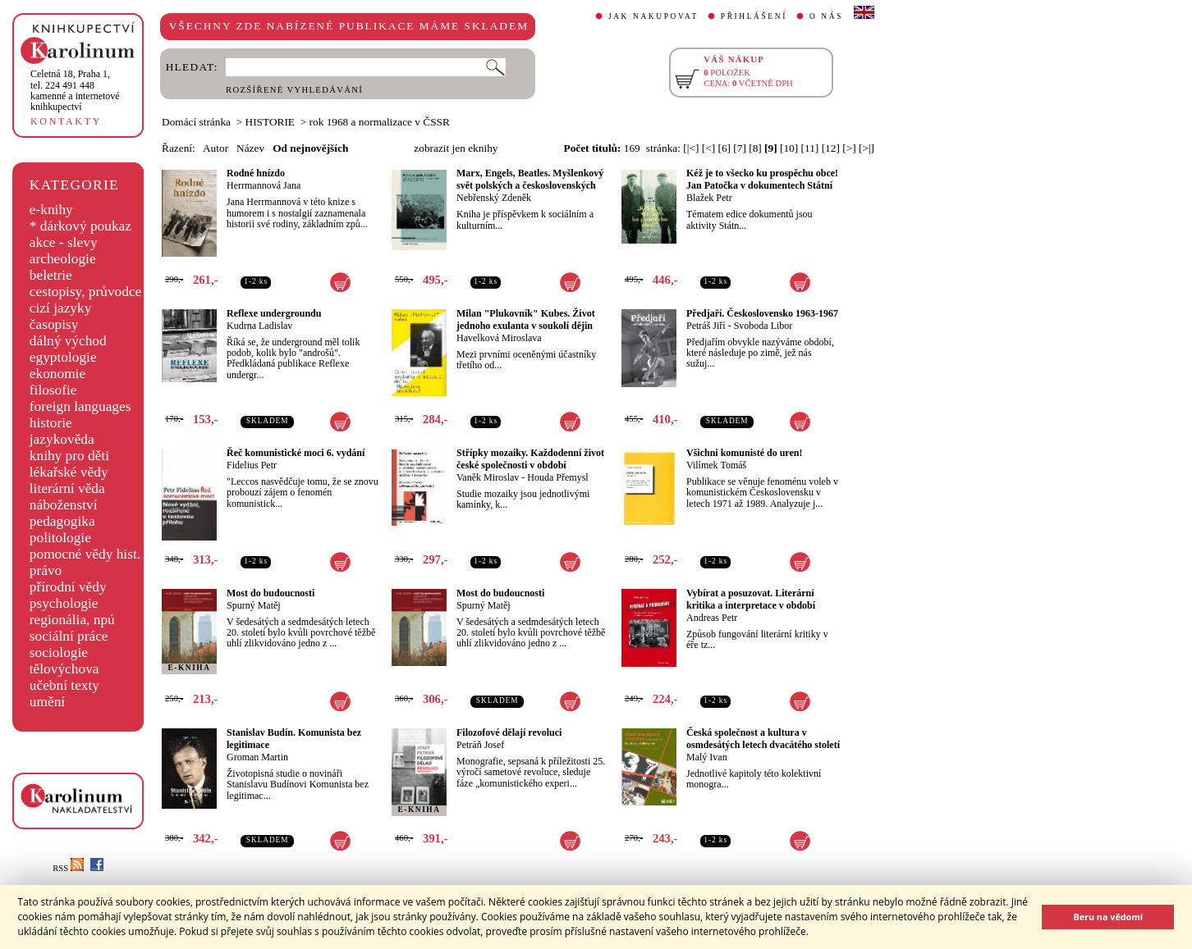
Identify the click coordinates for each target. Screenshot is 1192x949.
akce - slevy (64, 242)
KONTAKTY (66, 121)
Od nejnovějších (310, 148)
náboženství (64, 505)
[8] (755, 148)
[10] (789, 148)
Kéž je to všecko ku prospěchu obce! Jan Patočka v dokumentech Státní (762, 179)
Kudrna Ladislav (259, 325)
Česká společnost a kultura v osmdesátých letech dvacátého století (763, 739)
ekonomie (57, 373)
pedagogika (62, 521)
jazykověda (62, 439)
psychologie (64, 603)
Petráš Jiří (706, 325)
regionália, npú (72, 619)
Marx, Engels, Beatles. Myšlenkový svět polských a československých (529, 179)
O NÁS (826, 16)
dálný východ (68, 341)
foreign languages (80, 406)
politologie (60, 537)
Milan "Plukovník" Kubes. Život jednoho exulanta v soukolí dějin (525, 319)
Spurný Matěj (254, 605)
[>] (848, 148)
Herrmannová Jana (263, 185)
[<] (708, 148)
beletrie (51, 275)
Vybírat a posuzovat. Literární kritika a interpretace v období (750, 599)
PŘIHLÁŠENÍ (754, 16)
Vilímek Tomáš (716, 465)
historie (51, 423)
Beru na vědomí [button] (1108, 916)
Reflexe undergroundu (274, 313)
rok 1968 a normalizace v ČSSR (379, 122)
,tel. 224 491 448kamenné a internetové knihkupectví (75, 90)
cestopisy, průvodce (86, 291)
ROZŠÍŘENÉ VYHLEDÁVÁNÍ (294, 89)
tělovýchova (64, 669)
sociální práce (69, 636)
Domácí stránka (196, 122)
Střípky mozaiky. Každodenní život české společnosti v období (530, 459)
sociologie (59, 652)
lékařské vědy (69, 472)
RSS (68, 868)
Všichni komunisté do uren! (744, 453)
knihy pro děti (69, 455)
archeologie (63, 259)
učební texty (64, 685)
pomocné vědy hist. (85, 554)
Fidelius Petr (252, 465)
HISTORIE (270, 122)
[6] (724, 148)
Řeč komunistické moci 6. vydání (295, 453)
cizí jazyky (61, 308)
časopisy (54, 324)
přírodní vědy (68, 587)
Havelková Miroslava (499, 338)
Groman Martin (257, 757)
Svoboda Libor (763, 325)
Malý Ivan (706, 757)
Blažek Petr (709, 197)
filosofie (53, 390)
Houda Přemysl (557, 477)
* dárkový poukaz (80, 226)
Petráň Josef (480, 745)
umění (47, 701)
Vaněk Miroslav (487, 477)
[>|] (866, 148)
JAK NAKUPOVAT (653, 16)
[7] (739, 148)
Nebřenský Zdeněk (493, 197)
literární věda (67, 488)
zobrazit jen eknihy (455, 148)
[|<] (691, 148)
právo (46, 570)
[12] (831, 148)
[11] (810, 148)
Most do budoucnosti (270, 593)
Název (250, 148)
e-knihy (51, 209)
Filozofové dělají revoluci (509, 732)
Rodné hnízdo (256, 173)
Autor (215, 148)
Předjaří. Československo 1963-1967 (762, 313)
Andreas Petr (711, 617)
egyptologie (63, 357)
